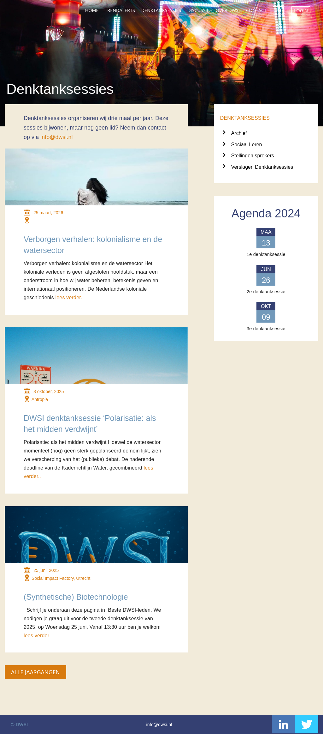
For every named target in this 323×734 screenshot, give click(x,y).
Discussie (198, 10)
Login (301, 11)
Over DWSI (228, 10)
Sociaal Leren (246, 144)
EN (278, 11)
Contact (256, 10)
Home (92, 10)
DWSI (27, 9)
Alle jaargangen (35, 672)
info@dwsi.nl (56, 137)
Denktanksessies (161, 10)
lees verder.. (69, 297)
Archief (239, 133)
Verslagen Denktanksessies (262, 167)
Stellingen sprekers (252, 155)
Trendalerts (120, 10)
